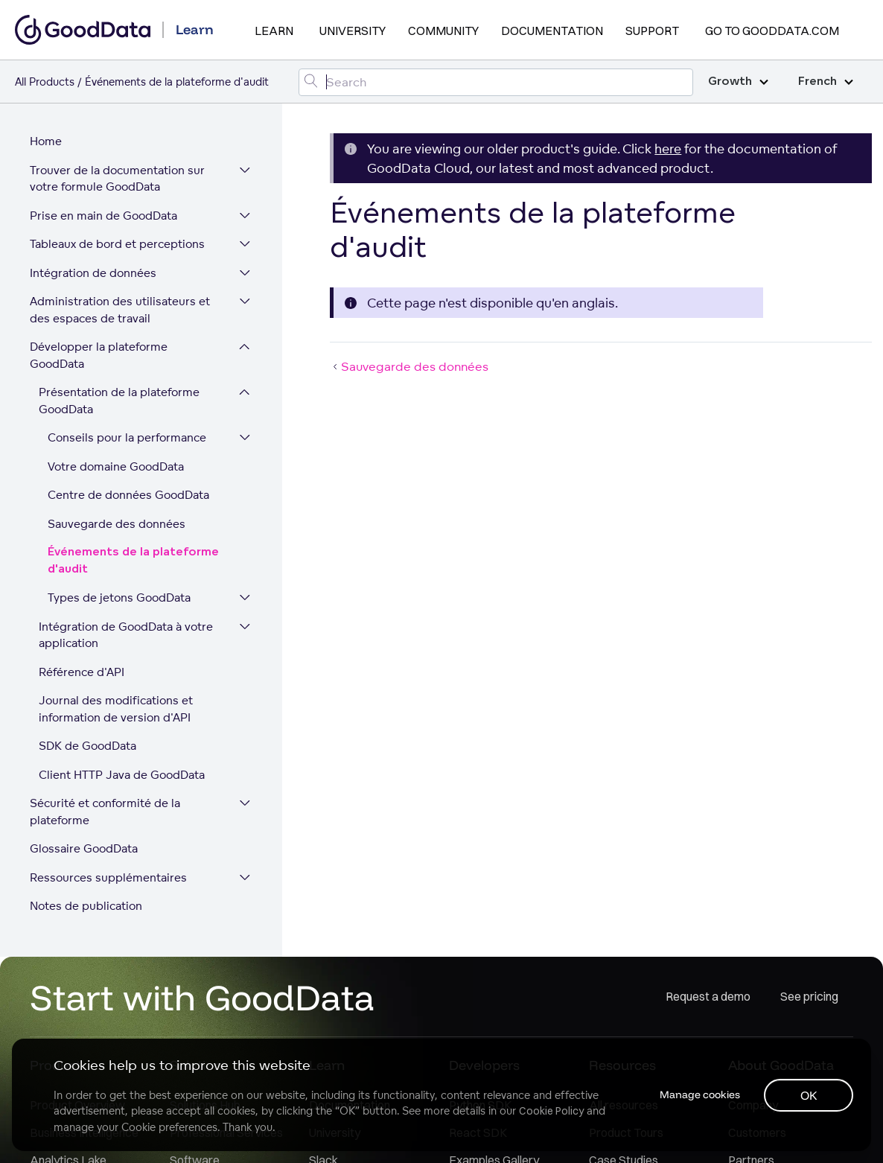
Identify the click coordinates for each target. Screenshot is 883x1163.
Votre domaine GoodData (116, 466)
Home (46, 141)
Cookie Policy (551, 1111)
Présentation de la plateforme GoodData (119, 400)
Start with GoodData (202, 997)
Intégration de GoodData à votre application (126, 635)
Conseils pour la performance (127, 437)
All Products (44, 81)
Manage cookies (700, 1094)
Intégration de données (93, 273)
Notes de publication (86, 906)
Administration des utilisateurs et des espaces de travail (120, 309)
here (667, 148)
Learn (274, 30)
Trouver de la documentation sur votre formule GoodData (117, 178)
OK (808, 1095)
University (352, 30)
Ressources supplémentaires (108, 877)
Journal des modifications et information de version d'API (116, 708)
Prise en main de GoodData (103, 215)
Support (652, 30)
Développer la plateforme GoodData (99, 355)
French (825, 81)
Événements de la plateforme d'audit (133, 561)
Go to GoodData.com (772, 30)
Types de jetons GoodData (119, 597)
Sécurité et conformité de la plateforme (105, 811)
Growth (738, 81)
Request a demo (708, 996)
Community (443, 30)
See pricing (809, 996)
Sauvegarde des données (116, 524)
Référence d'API (81, 672)
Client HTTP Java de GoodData (122, 775)
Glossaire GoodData (84, 848)
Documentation (552, 30)
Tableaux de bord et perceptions (117, 244)
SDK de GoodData (87, 746)
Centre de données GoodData (128, 495)
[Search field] (496, 82)
